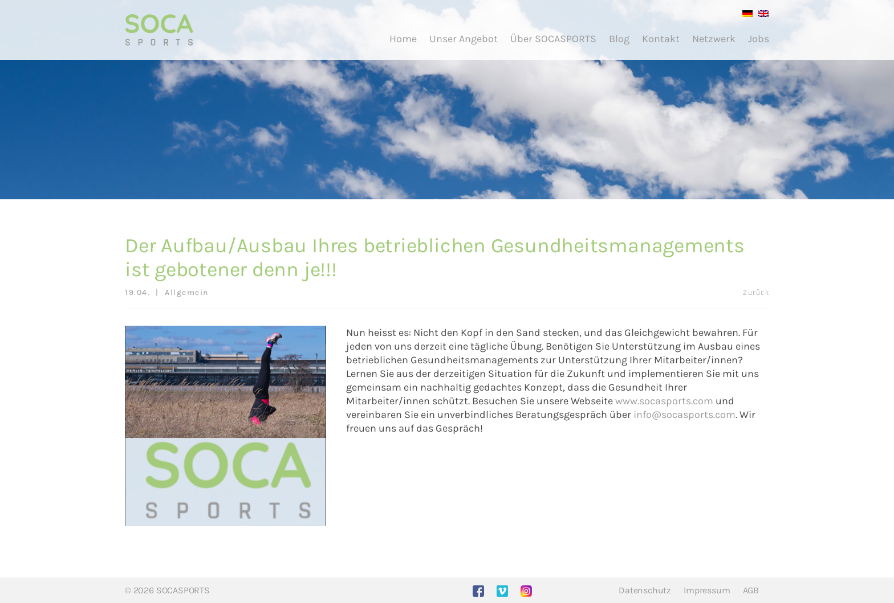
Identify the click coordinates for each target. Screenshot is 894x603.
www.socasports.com (664, 401)
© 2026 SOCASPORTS (167, 590)
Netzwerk (713, 38)
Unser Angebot (463, 38)
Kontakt (661, 38)
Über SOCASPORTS (553, 38)
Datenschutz (645, 590)
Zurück (756, 293)
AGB (751, 590)
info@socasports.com (684, 414)
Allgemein (187, 292)
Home (403, 38)
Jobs (758, 38)
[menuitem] (745, 13)
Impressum (707, 590)
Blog (619, 38)
